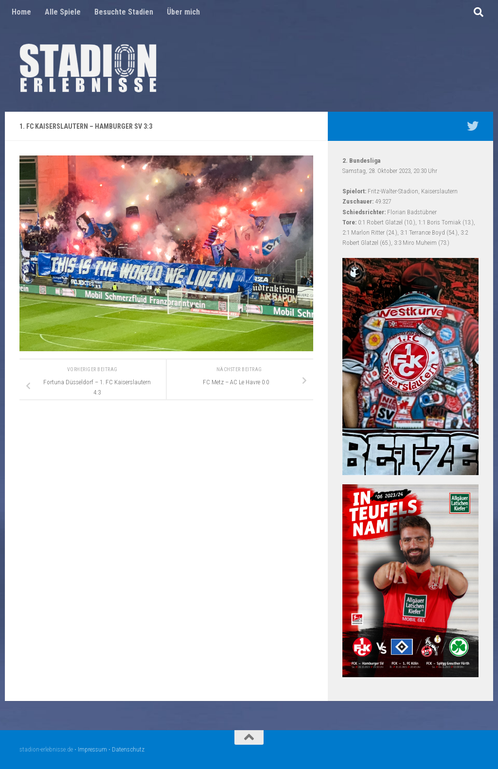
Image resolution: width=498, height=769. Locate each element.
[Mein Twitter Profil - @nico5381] (473, 126)
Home (21, 12)
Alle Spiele (63, 12)
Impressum (92, 749)
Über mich (183, 12)
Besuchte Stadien (123, 12)
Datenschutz (128, 749)
